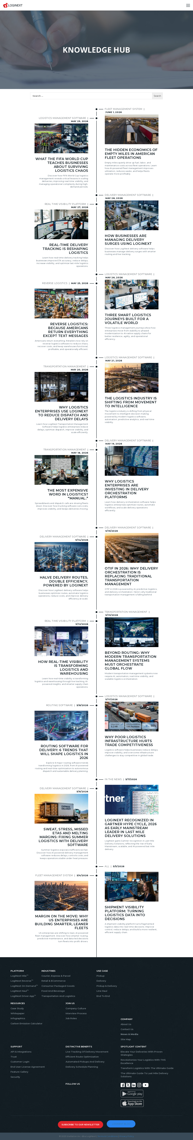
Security (15, 1076)
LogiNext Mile (19, 975)
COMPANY (127, 1019)
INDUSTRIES (48, 970)
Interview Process (76, 1013)
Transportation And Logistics (58, 996)
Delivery (101, 980)
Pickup (100, 975)
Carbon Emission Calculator (26, 1023)
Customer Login (20, 1061)
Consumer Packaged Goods (57, 985)
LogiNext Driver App (23, 996)
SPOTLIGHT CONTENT (134, 1046)
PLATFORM (17, 970)
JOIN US (70, 1003)
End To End (103, 996)
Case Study (17, 1008)
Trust (14, 1056)
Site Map (126, 1039)
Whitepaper (17, 1013)
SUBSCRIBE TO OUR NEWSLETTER (80, 1124)
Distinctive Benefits (79, 1046)
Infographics (18, 1018)
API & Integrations (21, 1051)
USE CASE (102, 970)
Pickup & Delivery (106, 985)
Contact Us (127, 1029)
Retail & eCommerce (53, 980)
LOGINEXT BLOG (121, 1124)
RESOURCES (18, 1003)
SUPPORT (16, 1046)
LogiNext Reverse (22, 980)
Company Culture (76, 1008)
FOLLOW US (73, 1083)
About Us (126, 1024)
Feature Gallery (19, 1071)
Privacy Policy (126, 1136)
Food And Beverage (53, 990)
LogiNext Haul (20, 990)
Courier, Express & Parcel (55, 975)
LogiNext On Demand (24, 985)
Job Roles (71, 1018)
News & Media (129, 1034)
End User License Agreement (28, 1066)
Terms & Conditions (108, 1136)
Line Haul (101, 990)
